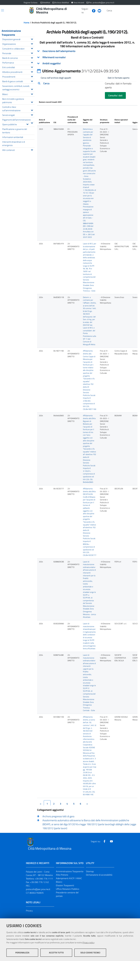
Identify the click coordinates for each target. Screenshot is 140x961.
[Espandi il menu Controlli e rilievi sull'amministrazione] (31, 110)
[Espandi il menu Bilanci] (31, 93)
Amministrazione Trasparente (11, 33)
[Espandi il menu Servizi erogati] (31, 114)
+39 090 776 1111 (44, 878)
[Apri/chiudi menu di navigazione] (2, 10)
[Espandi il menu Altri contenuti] (31, 149)
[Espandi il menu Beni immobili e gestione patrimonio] (31, 102)
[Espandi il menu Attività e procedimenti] (31, 71)
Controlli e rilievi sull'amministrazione (18, 108)
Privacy (29, 910)
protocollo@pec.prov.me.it (38, 889)
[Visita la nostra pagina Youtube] (98, 10)
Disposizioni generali (18, 39)
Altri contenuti (18, 150)
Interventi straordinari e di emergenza (13, 143)
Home (26, 22)
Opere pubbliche (16, 124)
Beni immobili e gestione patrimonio (18, 100)
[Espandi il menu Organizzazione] (31, 43)
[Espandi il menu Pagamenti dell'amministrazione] (31, 122)
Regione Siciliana (30, 2)
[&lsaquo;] (40, 803)
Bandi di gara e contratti (18, 81)
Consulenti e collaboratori (18, 48)
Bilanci (18, 94)
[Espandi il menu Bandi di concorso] (31, 57)
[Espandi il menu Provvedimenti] (31, 76)
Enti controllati (18, 67)
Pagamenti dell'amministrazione (18, 120)
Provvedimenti (18, 76)
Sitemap (90, 871)
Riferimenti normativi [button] (54, 57)
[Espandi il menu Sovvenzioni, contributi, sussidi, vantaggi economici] (31, 89)
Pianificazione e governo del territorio (14, 130)
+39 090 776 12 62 (39, 882)
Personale (18, 53)
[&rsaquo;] (87, 803)
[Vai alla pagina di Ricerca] (115, 10)
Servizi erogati (18, 115)
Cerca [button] (46, 83)
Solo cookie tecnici (90, 952)
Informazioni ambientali (12, 137)
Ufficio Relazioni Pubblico (67, 889)
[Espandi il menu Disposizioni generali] (31, 39)
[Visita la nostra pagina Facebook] (92, 10)
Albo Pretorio (62, 875)
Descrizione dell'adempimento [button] (58, 51)
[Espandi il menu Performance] (31, 62)
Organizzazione (18, 44)
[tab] (87, 51)
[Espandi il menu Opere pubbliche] (27, 124)
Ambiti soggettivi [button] (51, 63)
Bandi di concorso (18, 58)
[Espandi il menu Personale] (31, 53)
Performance (18, 62)
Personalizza (22, 952)
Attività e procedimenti (18, 72)
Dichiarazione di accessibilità (99, 875)
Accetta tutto (56, 952)
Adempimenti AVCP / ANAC (69, 878)
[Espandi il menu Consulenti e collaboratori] (31, 48)
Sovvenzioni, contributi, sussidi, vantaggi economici (18, 87)
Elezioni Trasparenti (65, 885)
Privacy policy (88, 942)
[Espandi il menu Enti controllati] (31, 67)
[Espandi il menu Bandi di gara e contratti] (31, 81)
